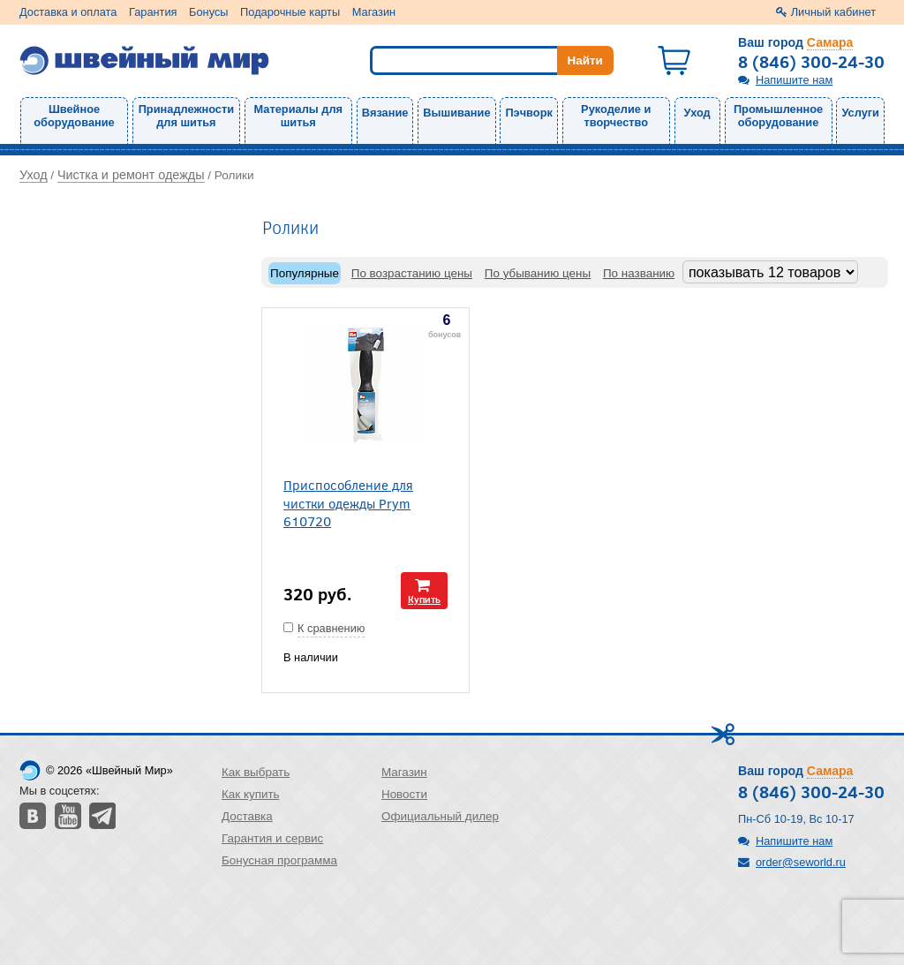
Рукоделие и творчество (616, 115)
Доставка (247, 816)
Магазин (374, 12)
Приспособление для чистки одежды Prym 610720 (348, 502)
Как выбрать (256, 772)
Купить (424, 599)
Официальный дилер (440, 816)
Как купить (251, 794)
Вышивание (456, 112)
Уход (697, 112)
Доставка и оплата (68, 12)
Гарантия (153, 12)
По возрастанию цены (411, 273)
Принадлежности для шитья (186, 115)
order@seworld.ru (801, 862)
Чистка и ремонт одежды (131, 175)
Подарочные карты (290, 12)
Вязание (385, 112)
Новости (404, 794)
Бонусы (208, 12)
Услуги (860, 112)
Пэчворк (528, 112)
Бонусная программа (279, 860)
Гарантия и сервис (272, 838)
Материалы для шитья (298, 115)
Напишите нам (794, 80)
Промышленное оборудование (778, 115)
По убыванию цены (538, 273)
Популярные (304, 273)
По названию (638, 273)
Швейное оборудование (74, 115)
